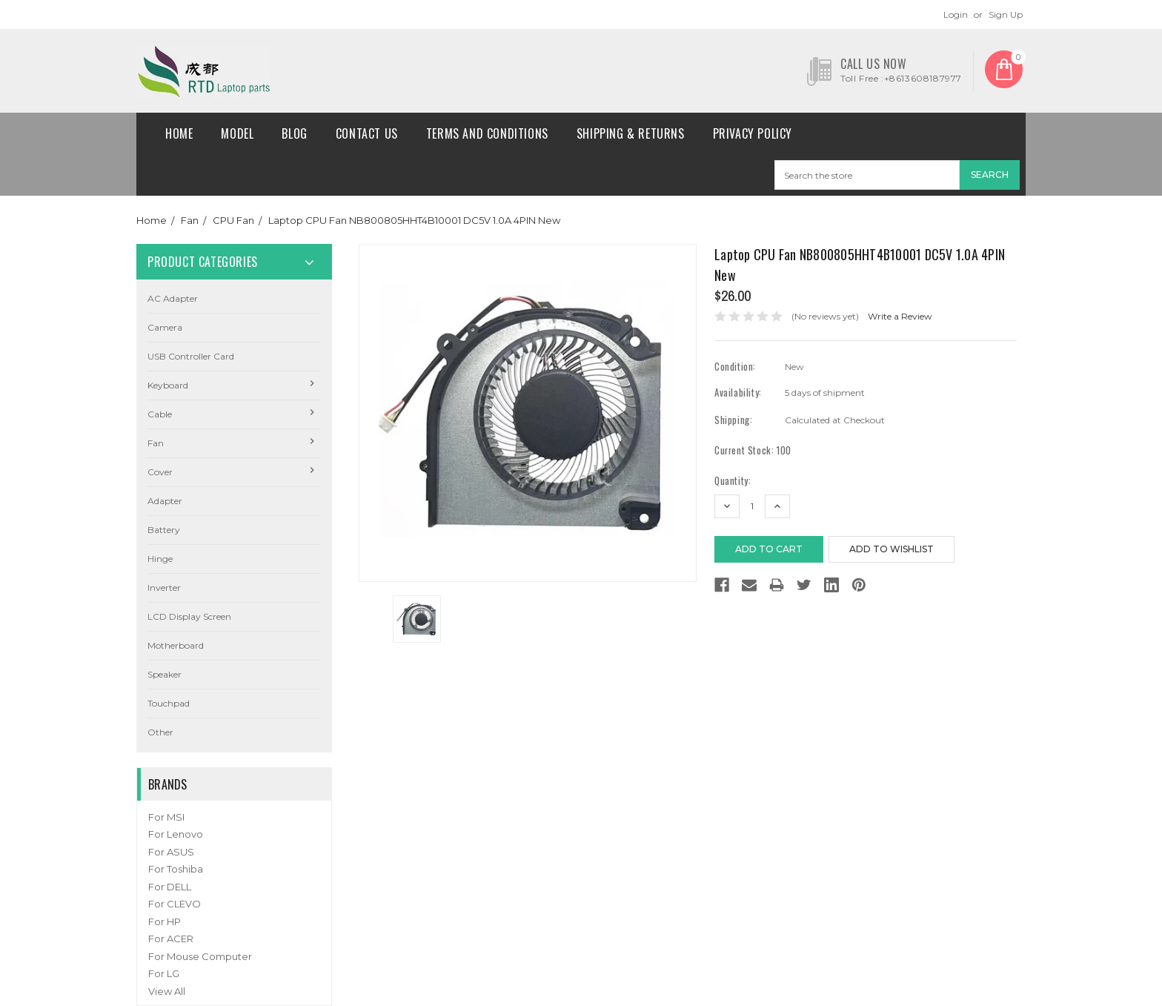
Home (179, 133)
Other (160, 732)
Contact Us (367, 133)
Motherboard (175, 645)
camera (164, 327)
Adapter (164, 500)
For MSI (166, 817)
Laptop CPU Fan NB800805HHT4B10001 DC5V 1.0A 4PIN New (414, 220)
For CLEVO (174, 904)
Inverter (164, 587)
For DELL (169, 887)
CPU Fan (233, 220)
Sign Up (1006, 14)
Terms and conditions (487, 133)
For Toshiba (175, 869)
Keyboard (167, 385)
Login (955, 14)
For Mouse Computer (200, 956)
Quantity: (732, 481)
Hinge (160, 558)
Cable (159, 414)
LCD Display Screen (189, 616)
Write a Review (900, 316)
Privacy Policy (752, 133)
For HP (164, 921)
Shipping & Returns (631, 133)
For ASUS (171, 852)
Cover (160, 471)
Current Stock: (752, 450)
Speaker (164, 674)
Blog (294, 133)
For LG (163, 973)
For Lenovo (175, 834)
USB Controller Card (190, 356)
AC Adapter (172, 298)
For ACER (170, 938)
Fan (190, 220)
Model (237, 133)
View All (166, 991)
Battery (163, 529)
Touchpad (168, 703)
